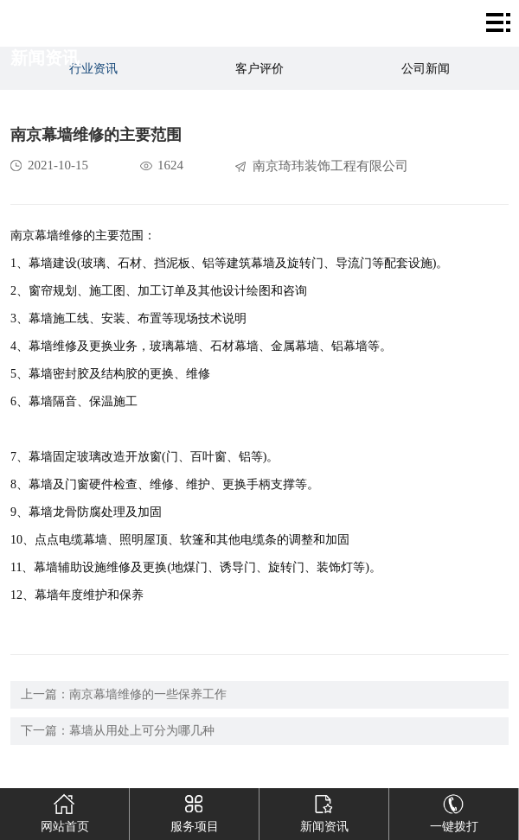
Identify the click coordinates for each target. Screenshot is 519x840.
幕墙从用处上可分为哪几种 (142, 730)
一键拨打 (454, 810)
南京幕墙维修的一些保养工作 (148, 694)
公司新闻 (425, 68)
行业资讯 (93, 68)
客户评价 (259, 68)
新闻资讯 (324, 810)
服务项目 (194, 810)
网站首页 (64, 810)
